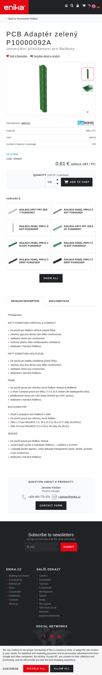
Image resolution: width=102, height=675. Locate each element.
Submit (68, 546)
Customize (11, 668)
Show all (50, 277)
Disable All (37, 668)
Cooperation (15, 591)
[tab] (25, 300)
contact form (51, 504)
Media (42, 599)
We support (45, 603)
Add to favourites (18, 56)
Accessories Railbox (27, 18)
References (15, 583)
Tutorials (43, 583)
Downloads (45, 579)
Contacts (13, 599)
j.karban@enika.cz (69, 496)
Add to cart (76, 182)
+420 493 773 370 (39, 496)
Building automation (19, 575)
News (12, 587)
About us (13, 603)
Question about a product (47, 56)
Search (43, 595)
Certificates (15, 595)
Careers (43, 575)
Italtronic (25, 123)
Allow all (63, 668)
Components (15, 579)
